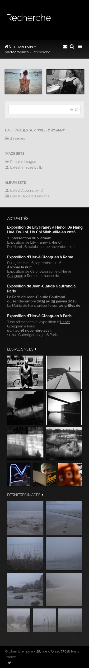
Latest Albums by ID (24, 190)
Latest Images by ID (24, 167)
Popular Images (20, 162)
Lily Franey (39, 242)
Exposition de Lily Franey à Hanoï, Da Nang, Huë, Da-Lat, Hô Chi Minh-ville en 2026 (45, 229)
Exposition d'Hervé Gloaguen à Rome (40, 257)
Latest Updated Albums (27, 196)
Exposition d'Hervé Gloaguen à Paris (39, 316)
